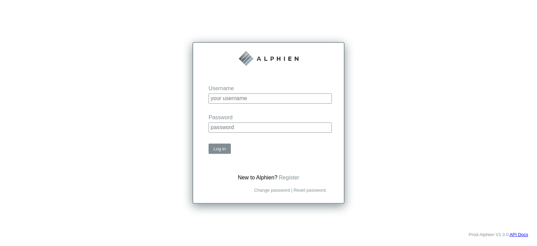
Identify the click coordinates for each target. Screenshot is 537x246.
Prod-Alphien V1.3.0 (489, 234)
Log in (219, 148)
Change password (272, 190)
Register (289, 178)
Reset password (309, 190)
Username (221, 88)
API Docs (519, 234)
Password (221, 117)
